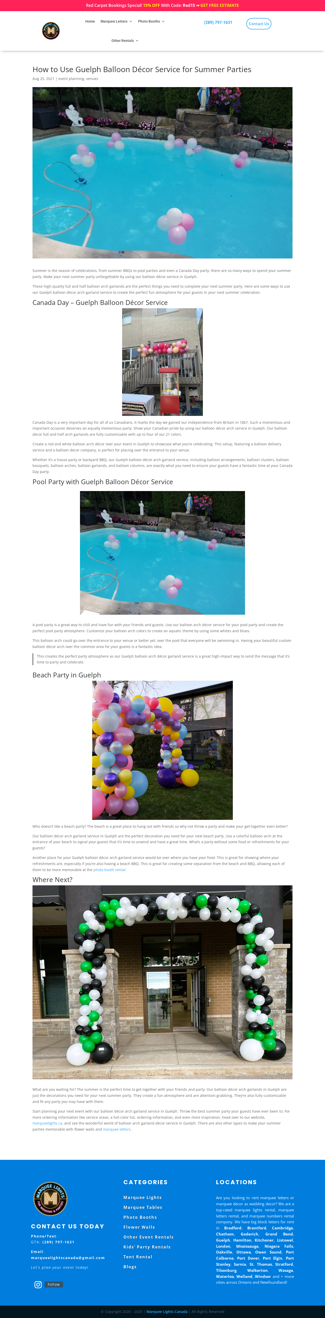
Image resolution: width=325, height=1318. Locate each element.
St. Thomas (261, 1264)
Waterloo (225, 1276)
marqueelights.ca (47, 1123)
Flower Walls (139, 1227)
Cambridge (282, 1227)
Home (90, 21)
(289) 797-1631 (218, 22)
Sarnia (240, 1264)
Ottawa (243, 1252)
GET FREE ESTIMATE (219, 5)
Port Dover (248, 1258)
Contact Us (259, 23)
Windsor (263, 1276)
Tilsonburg (226, 1270)
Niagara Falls (279, 1246)
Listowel (285, 1240)
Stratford (284, 1264)
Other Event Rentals (148, 1237)
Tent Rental (138, 1257)
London (223, 1246)
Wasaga (286, 1270)
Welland (244, 1276)
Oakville (224, 1252)
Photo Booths (149, 21)
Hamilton (242, 1240)
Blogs (130, 1267)
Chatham (225, 1233)
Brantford (256, 1227)
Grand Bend (279, 1233)
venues (92, 78)
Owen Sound (268, 1252)
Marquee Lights (142, 1197)
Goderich (249, 1233)
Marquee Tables (142, 1207)
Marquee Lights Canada (167, 1311)
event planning (71, 78)
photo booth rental (109, 869)
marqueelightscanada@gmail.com (68, 1257)
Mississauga (247, 1246)
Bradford (232, 1227)
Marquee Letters (114, 21)
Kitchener (264, 1240)
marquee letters (117, 1129)
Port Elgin (273, 1258)
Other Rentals (122, 41)
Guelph (223, 1240)
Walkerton (257, 1270)
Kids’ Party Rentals (147, 1247)
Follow (54, 1284)
